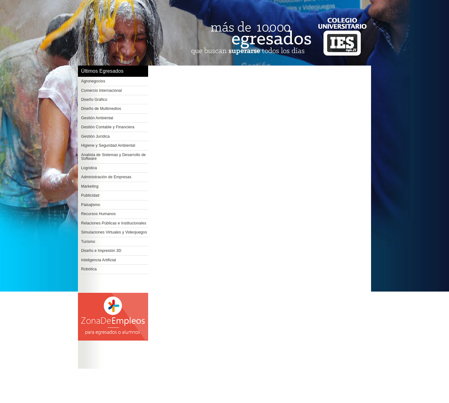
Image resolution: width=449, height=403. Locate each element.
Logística (89, 168)
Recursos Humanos (98, 214)
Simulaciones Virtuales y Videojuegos (114, 232)
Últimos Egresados (102, 71)
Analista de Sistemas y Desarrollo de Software (113, 157)
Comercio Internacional (101, 90)
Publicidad (90, 195)
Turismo (88, 241)
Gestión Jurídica (95, 136)
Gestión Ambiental (97, 118)
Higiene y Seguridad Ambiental (108, 145)
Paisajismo (90, 205)
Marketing (90, 186)
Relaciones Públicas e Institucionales (113, 223)
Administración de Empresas (106, 177)
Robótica (89, 269)
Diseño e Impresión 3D (101, 251)
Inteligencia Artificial (98, 260)
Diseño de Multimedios (101, 109)
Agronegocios (93, 81)
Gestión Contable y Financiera (107, 127)
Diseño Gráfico (94, 99)
